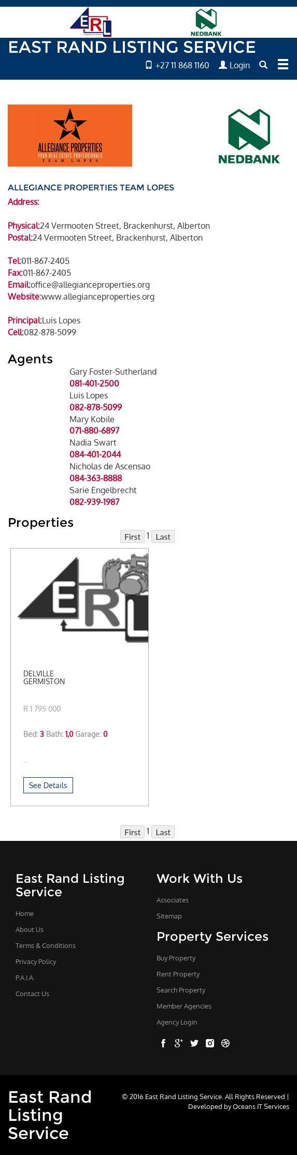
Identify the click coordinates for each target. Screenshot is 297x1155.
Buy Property (176, 958)
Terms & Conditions (46, 945)
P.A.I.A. (25, 977)
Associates (173, 900)
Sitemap (169, 916)
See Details (48, 785)
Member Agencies (184, 1006)
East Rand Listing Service (50, 1115)
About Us (30, 929)
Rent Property (178, 974)
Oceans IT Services (261, 1106)
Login (234, 65)
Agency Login (177, 1022)
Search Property (181, 990)
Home (25, 913)
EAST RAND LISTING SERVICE (132, 47)
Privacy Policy (36, 961)
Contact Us (32, 993)
